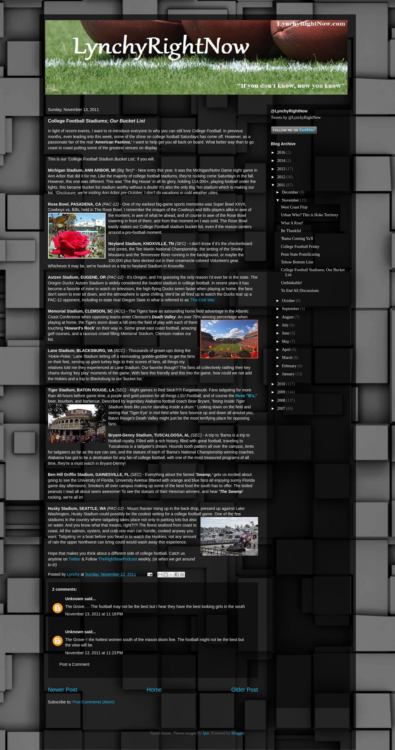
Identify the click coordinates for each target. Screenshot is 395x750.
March (287, 357)
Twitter (75, 559)
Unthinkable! (291, 283)
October (289, 301)
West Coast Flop (294, 207)
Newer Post (62, 689)
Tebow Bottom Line (297, 262)
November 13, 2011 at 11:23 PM (94, 652)
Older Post (244, 689)
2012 (281, 177)
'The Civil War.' (203, 300)
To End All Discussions (300, 290)
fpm (206, 733)
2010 (281, 384)
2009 (281, 392)
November (291, 200)
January (288, 374)
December (290, 192)
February (289, 366)
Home (154, 689)
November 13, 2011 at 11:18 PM (94, 614)
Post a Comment (74, 664)
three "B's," (246, 395)
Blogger (237, 733)
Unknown (74, 598)
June (286, 333)
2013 (281, 169)
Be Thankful (291, 231)
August (288, 317)
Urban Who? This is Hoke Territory (309, 215)
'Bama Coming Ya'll (297, 238)
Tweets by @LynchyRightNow (296, 117)
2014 (281, 160)
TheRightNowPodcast (117, 559)
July (286, 325)
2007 (281, 408)
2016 (281, 152)
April (286, 349)
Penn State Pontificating (300, 254)
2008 (281, 400)
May (286, 341)
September (291, 309)
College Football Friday (300, 246)
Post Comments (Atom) (93, 702)
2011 (281, 185)
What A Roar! (292, 223)
